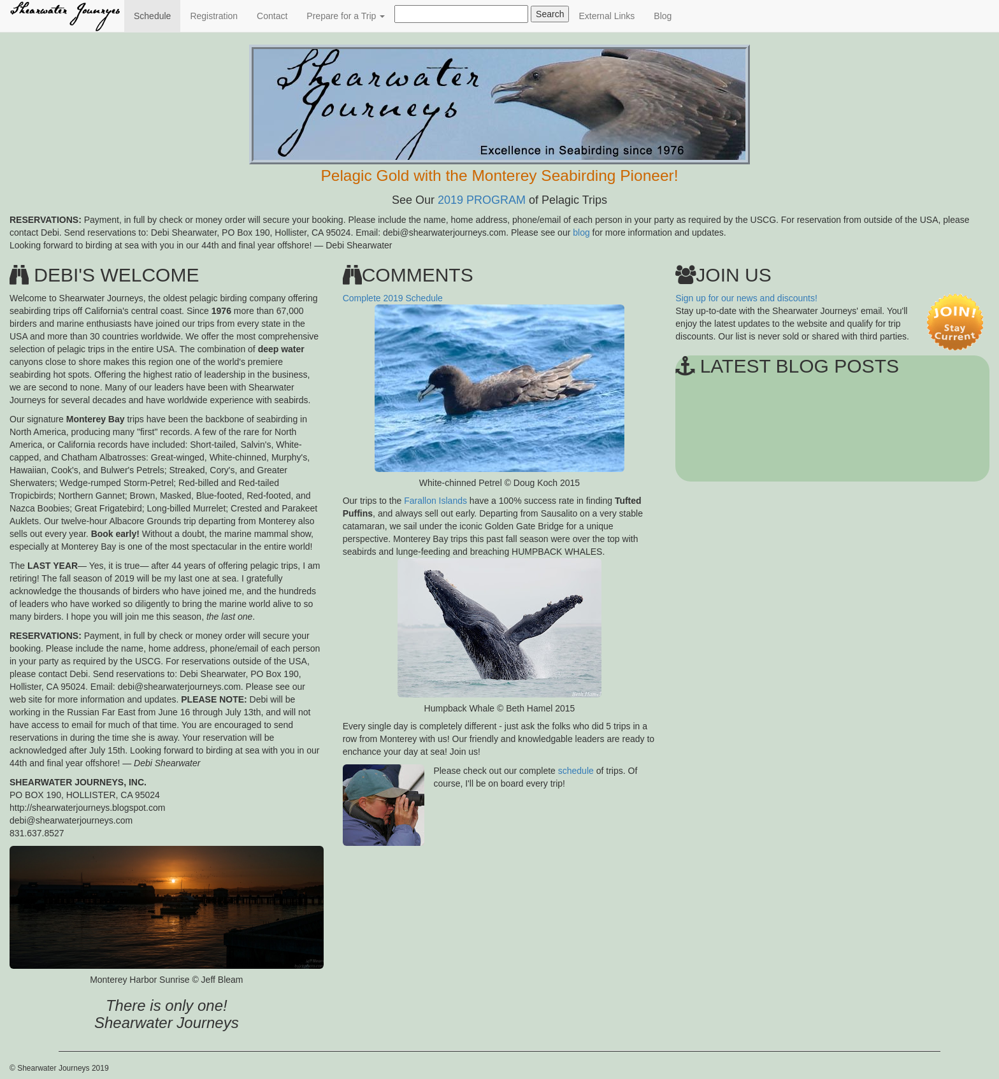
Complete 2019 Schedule (393, 298)
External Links (607, 16)
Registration (214, 16)
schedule (576, 771)
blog (581, 232)
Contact (272, 16)
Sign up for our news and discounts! (746, 298)
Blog (663, 16)
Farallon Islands (435, 501)
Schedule (157, 15)
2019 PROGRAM (482, 200)
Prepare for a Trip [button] (345, 16)
